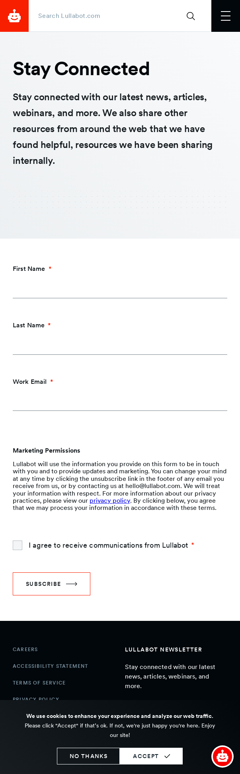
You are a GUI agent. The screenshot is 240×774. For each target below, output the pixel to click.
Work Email (30, 381)
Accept (146, 756)
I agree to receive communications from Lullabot (108, 545)
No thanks (89, 756)
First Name (29, 268)
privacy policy (110, 500)
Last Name (29, 325)
